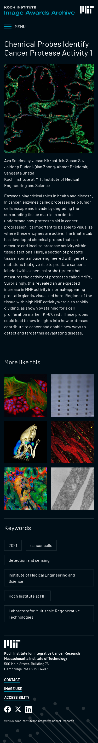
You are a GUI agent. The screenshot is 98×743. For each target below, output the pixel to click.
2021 (13, 545)
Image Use (13, 688)
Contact (12, 680)
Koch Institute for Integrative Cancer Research (42, 653)
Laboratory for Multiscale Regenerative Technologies (44, 613)
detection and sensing (29, 560)
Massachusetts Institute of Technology (35, 658)
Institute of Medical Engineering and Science (42, 578)
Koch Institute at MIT (27, 595)
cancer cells (41, 545)
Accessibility (17, 697)
